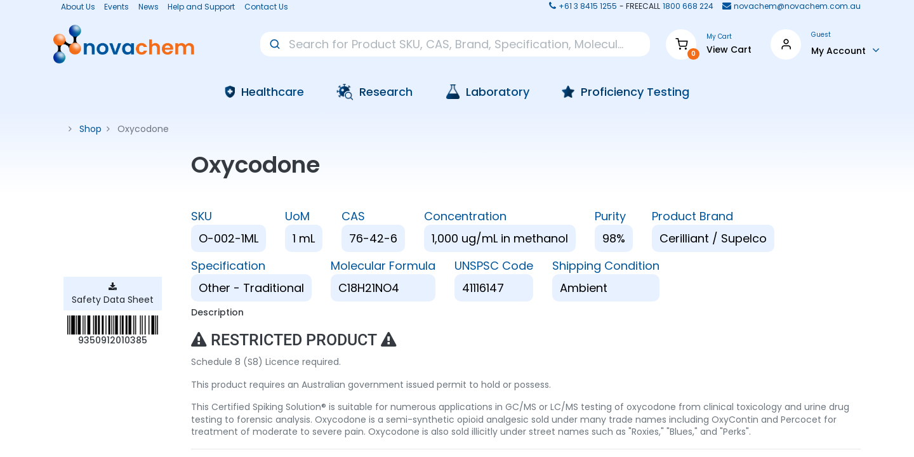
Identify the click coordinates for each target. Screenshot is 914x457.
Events (116, 7)
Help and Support (201, 7)
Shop (90, 129)
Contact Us (266, 7)
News (148, 7)
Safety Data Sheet (113, 294)
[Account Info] (845, 50)
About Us (74, 7)
